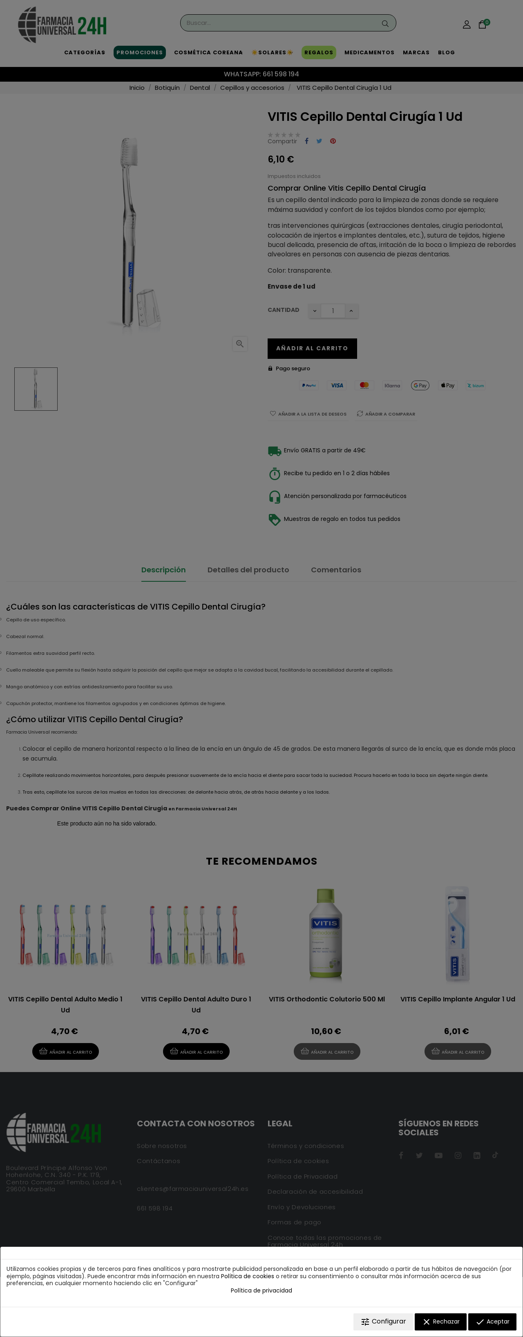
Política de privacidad (261, 1290)
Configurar (383, 1322)
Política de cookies (247, 1276)
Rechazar (441, 1322)
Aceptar (492, 1322)
